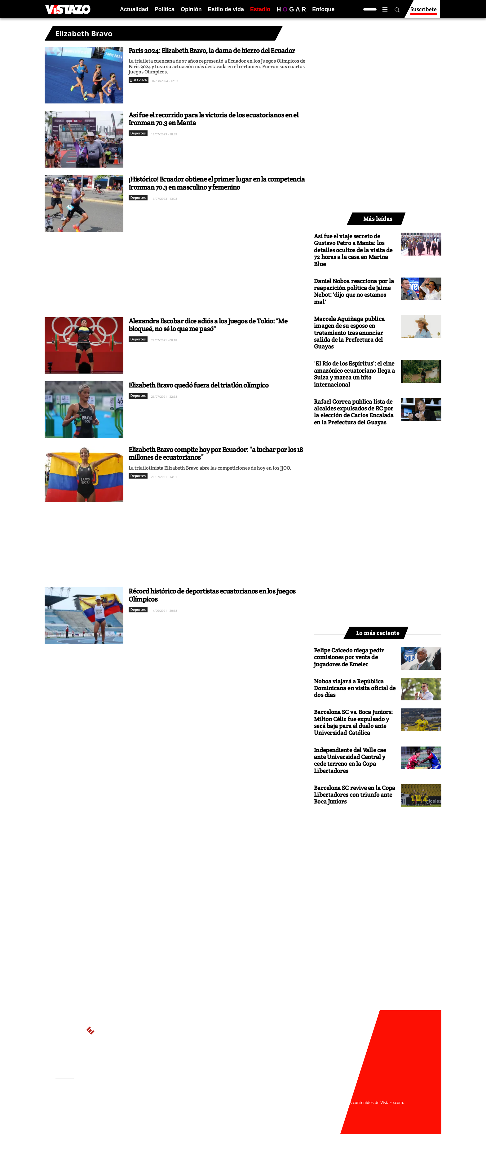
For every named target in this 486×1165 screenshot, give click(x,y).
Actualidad (134, 9)
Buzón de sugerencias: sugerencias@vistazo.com (173, 1120)
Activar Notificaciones (87, 1104)
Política (165, 9)
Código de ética (140, 1114)
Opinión (191, 9)
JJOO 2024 (138, 79)
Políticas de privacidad (147, 1108)
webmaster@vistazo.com (315, 1096)
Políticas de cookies (193, 1108)
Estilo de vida (226, 9)
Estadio (260, 9)
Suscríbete (423, 12)
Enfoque (323, 9)
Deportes (138, 133)
